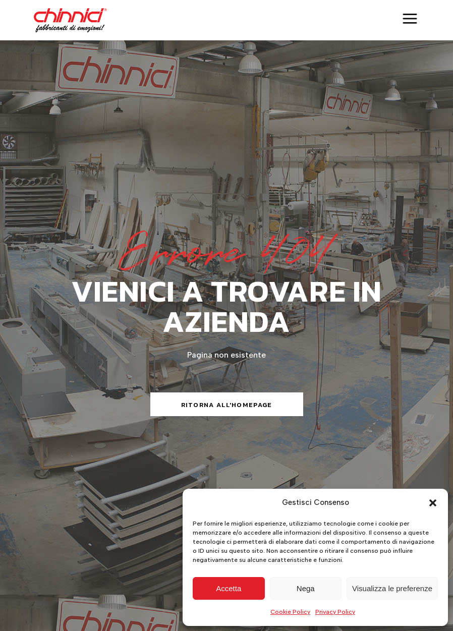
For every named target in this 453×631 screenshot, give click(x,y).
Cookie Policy (290, 611)
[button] (433, 503)
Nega (306, 588)
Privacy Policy (335, 611)
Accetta (228, 588)
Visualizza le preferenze (392, 588)
